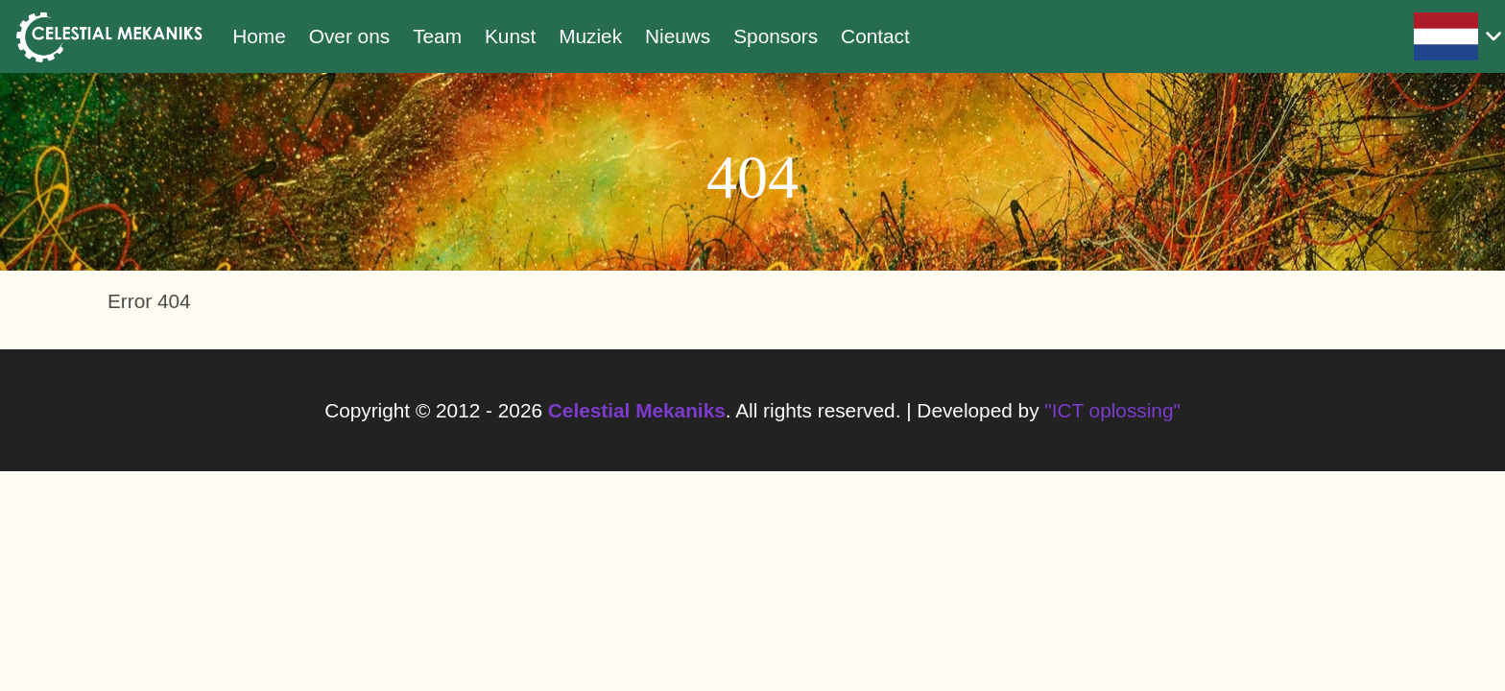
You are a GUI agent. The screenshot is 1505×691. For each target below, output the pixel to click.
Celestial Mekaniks (637, 410)
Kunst (510, 36)
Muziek (590, 36)
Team (437, 36)
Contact (875, 36)
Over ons (349, 36)
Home (258, 36)
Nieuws (677, 36)
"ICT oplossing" (1112, 410)
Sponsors (775, 36)
